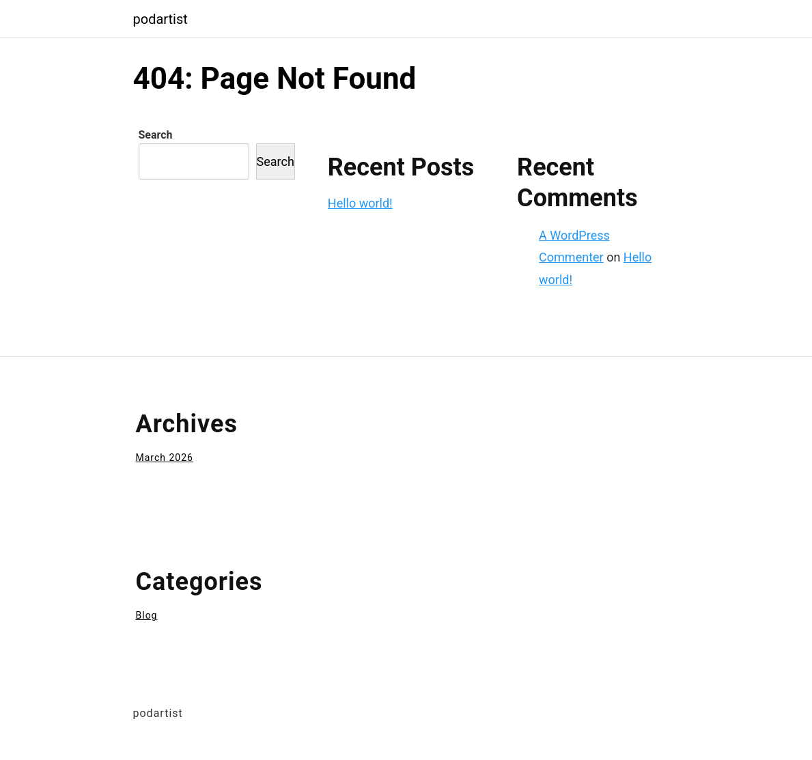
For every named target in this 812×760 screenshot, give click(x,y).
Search (156, 134)
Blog (147, 615)
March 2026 (164, 457)
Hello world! (360, 203)
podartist (160, 19)
